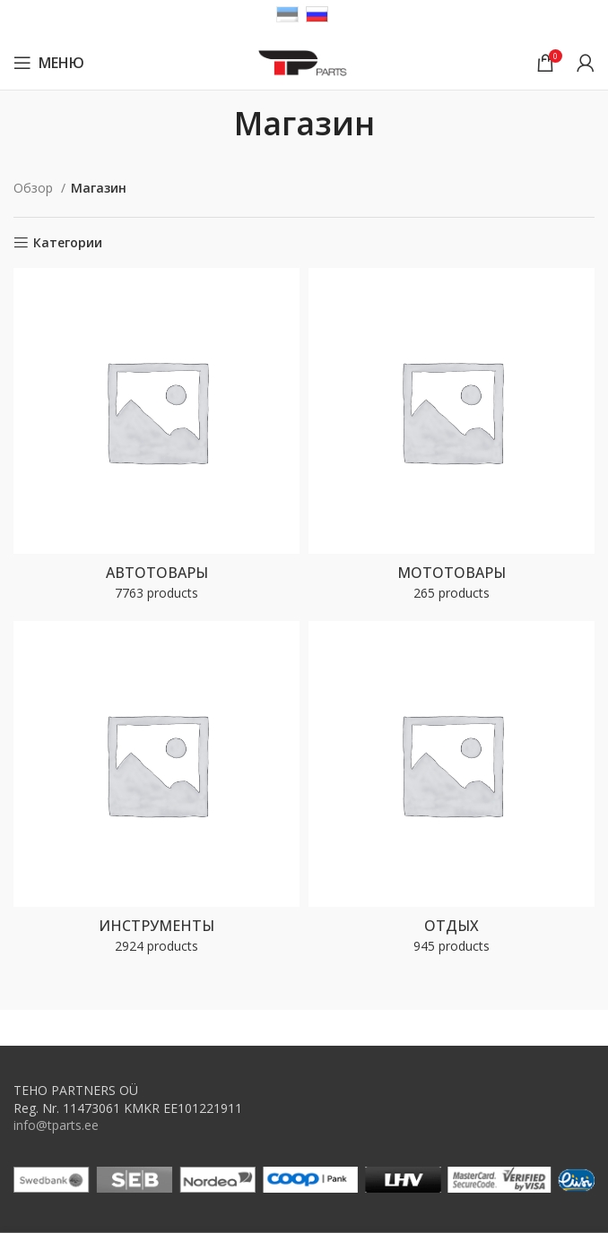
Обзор (34, 187)
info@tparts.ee (56, 1125)
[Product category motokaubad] (451, 440)
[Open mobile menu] (48, 63)
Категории (67, 243)
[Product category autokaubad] (156, 440)
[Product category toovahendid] (156, 793)
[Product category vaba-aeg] (451, 793)
